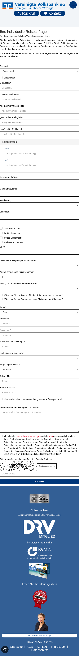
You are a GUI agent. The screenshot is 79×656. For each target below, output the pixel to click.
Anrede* (4, 307)
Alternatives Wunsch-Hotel (12, 106)
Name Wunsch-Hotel (9, 94)
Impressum (58, 646)
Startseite (16, 646)
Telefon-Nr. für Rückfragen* (12, 341)
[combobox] (39, 122)
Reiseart (4, 66)
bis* (6, 160)
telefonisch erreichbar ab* (11, 353)
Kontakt (52, 13)
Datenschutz (39, 650)
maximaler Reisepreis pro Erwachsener (18, 260)
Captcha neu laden (47, 466)
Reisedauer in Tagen (9, 177)
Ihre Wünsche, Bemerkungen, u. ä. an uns (19, 407)
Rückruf (26, 13)
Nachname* (5, 330)
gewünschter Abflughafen (11, 117)
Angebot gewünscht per (11, 364)
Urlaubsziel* (5, 83)
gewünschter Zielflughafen (12, 129)
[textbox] (14, 122)
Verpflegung (5, 200)
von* (7, 148)
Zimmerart (4, 212)
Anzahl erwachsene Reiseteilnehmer (17, 272)
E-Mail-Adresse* (7, 387)
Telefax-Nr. (5, 376)
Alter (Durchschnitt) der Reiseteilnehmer (18, 283)
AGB (50, 436)
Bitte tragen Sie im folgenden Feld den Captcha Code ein (26, 459)
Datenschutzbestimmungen (28, 436)
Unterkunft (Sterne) (9, 189)
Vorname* (4, 318)
